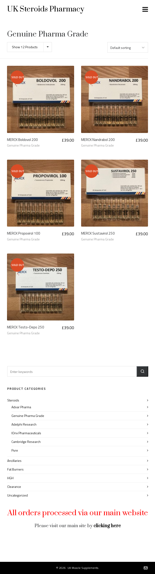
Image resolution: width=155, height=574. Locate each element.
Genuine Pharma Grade (23, 145)
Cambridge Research (26, 441)
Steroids (13, 400)
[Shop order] (127, 47)
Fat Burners (15, 469)
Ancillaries (14, 460)
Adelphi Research (23, 424)
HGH (10, 477)
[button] (142, 371)
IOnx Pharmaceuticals (26, 432)
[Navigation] (145, 9)
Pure (14, 450)
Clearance (14, 486)
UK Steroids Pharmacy (45, 9)
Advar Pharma (21, 407)
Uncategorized (17, 495)
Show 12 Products (25, 46)
